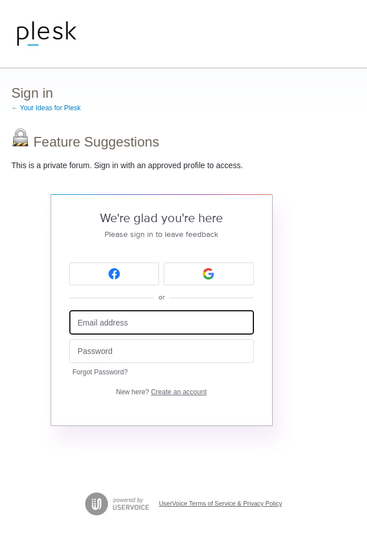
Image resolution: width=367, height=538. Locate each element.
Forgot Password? (100, 372)
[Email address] (161, 322)
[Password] (161, 351)
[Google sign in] (209, 273)
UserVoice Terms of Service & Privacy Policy (220, 503)
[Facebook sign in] (114, 273)
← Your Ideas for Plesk (46, 108)
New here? (161, 392)
